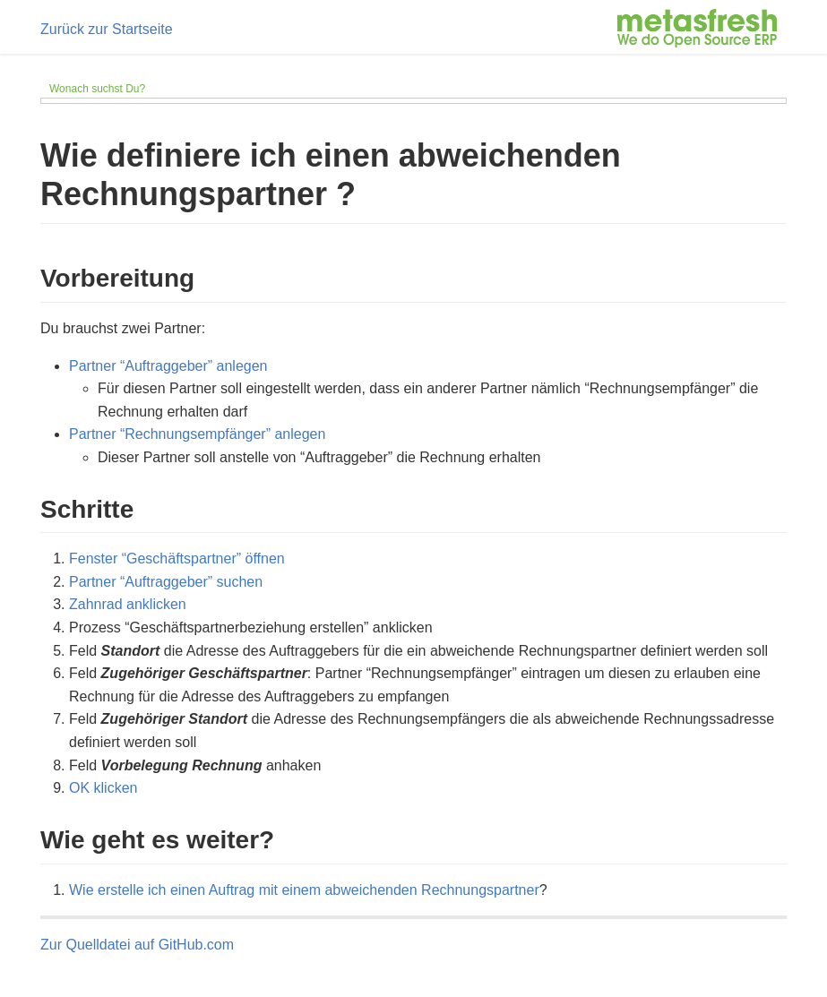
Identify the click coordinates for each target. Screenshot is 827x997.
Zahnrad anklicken (127, 604)
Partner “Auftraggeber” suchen (166, 581)
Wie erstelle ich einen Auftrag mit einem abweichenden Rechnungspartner (304, 890)
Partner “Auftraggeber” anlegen (168, 366)
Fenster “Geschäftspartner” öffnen (177, 558)
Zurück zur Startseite (106, 29)
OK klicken (103, 787)
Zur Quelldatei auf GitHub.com (137, 944)
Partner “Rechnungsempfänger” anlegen (197, 434)
